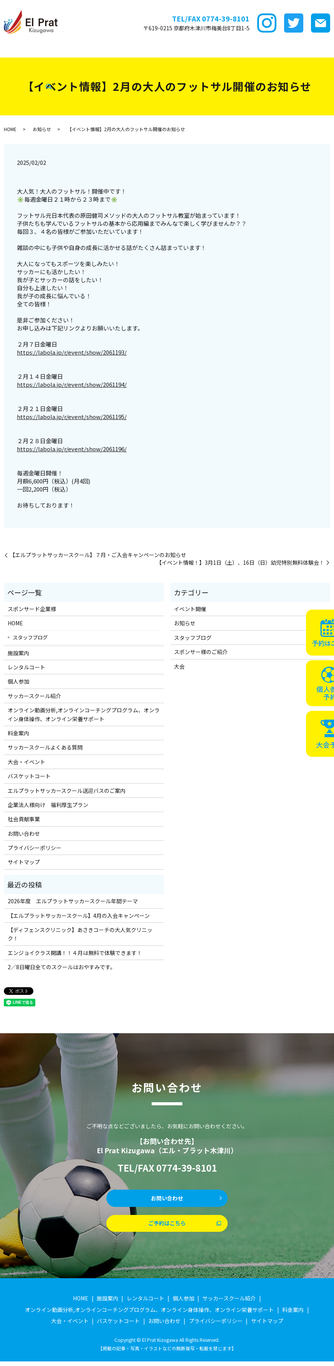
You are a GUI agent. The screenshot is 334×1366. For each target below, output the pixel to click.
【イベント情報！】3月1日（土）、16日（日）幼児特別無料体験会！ (240, 562)
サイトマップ (24, 862)
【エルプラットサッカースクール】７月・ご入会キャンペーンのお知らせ (98, 555)
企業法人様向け (107, 62)
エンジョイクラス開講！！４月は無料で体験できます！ (75, 953)
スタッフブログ (148, 62)
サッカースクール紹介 (194, 49)
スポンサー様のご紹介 (201, 652)
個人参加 (18, 681)
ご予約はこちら (167, 1226)
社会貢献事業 (186, 62)
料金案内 (262, 49)
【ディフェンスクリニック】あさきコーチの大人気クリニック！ (80, 934)
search (210, 62)
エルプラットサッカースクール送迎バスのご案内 (67, 790)
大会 (179, 666)
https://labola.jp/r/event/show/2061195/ (72, 417)
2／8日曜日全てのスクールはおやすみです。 (62, 967)
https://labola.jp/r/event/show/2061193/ (72, 352)
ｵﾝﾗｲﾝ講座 (236, 49)
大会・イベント (20, 62)
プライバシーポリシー (34, 847)
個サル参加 (150, 49)
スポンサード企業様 (44, 49)
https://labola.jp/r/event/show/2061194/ (72, 384)
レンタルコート (115, 49)
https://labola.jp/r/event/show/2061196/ (72, 449)
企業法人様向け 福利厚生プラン (48, 805)
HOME (9, 49)
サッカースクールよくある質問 (45, 747)
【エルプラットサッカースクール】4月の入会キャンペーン (79, 915)
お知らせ (42, 129)
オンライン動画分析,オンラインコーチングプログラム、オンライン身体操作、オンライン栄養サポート (84, 714)
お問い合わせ (24, 833)
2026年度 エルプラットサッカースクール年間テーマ (73, 901)
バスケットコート (64, 62)
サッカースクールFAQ (302, 49)
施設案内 (82, 49)
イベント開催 (190, 609)
